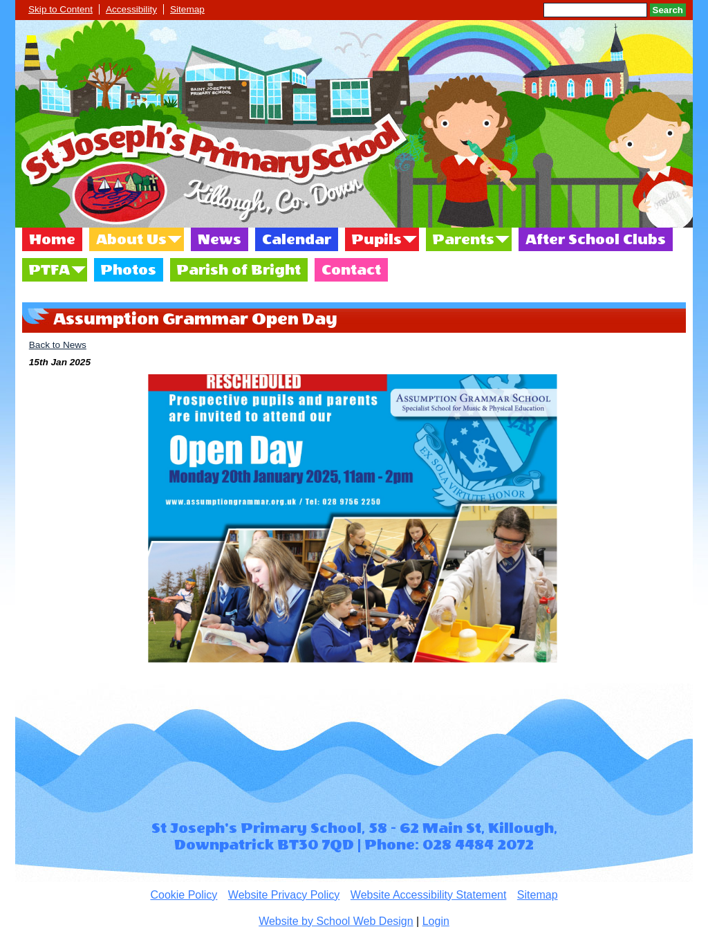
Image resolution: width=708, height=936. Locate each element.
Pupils (377, 239)
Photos (128, 269)
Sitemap (187, 9)
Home (52, 239)
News (219, 239)
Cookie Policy (183, 895)
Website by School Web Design (336, 921)
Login (435, 921)
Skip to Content (60, 9)
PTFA (49, 269)
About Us (131, 239)
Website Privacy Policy (284, 895)
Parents (463, 239)
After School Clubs (595, 239)
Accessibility (131, 9)
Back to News (57, 345)
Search (668, 10)
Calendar (296, 239)
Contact (351, 269)
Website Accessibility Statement (429, 895)
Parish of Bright (239, 269)
